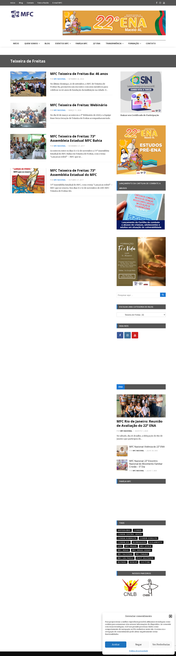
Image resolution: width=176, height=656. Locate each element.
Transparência (113, 43)
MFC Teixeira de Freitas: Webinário (78, 105)
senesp (133, 561)
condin (138, 529)
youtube (145, 561)
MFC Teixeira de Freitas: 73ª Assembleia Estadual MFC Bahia (76, 138)
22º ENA (96, 43)
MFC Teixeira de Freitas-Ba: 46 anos (79, 73)
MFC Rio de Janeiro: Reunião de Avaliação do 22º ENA (140, 423)
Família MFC (81, 43)
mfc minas (123, 549)
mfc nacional (125, 553)
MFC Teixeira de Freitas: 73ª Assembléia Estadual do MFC (73, 172)
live (120, 545)
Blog (21, 3)
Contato (30, 3)
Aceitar (115, 644)
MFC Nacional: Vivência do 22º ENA (147, 446)
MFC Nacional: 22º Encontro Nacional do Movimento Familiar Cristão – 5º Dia (146, 464)
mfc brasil (131, 545)
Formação (133, 43)
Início (12, 3)
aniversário (124, 529)
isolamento (155, 541)
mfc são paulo (125, 557)
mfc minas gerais (141, 549)
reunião (122, 561)
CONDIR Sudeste (148, 537)
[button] (170, 616)
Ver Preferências (161, 644)
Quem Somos (31, 43)
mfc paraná (142, 553)
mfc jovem (145, 545)
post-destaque (145, 557)
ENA (121, 386)
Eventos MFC (62, 43)
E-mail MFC (57, 3)
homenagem (139, 541)
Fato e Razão (43, 3)
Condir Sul (124, 541)
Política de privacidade (138, 651)
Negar (138, 644)
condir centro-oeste (130, 533)
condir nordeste (127, 537)
